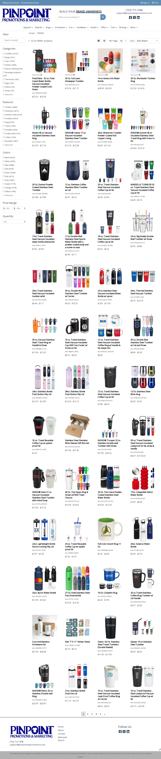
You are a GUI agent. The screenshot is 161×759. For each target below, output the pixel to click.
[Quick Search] (78, 17)
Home (61, 726)
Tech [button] (112, 27)
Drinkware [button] (60, 27)
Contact (61, 733)
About (61, 730)
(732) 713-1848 (134, 10)
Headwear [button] (81, 27)
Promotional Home (30, 2)
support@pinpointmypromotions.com (134, 13)
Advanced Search (62, 739)
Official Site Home (10, 2)
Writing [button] (122, 27)
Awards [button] (38, 27)
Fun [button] (71, 27)
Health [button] (93, 27)
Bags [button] (48, 27)
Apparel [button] (27, 27)
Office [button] (103, 27)
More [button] (133, 27)
